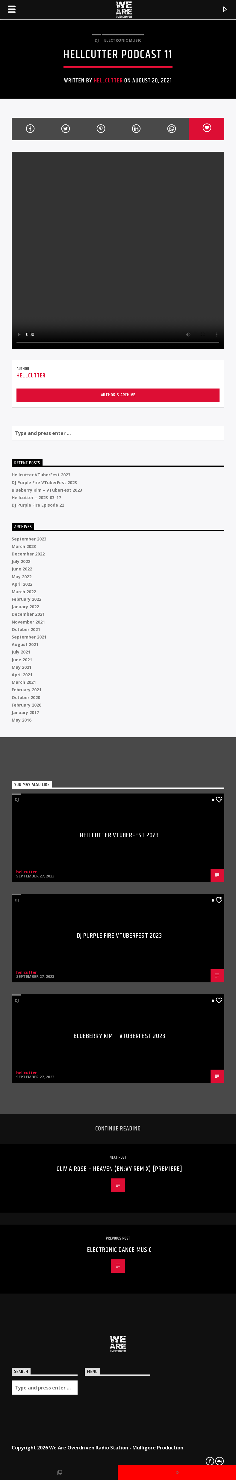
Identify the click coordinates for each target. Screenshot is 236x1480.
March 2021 (24, 682)
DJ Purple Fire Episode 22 (38, 505)
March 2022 (24, 591)
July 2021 (21, 652)
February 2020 (26, 705)
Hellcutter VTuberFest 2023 (41, 475)
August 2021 (25, 644)
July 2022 (21, 561)
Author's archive (118, 395)
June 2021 (22, 660)
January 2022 (25, 606)
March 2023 (24, 546)
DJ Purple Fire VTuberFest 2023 (44, 482)
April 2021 (22, 674)
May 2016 (21, 720)
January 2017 (25, 712)
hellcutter (108, 80)
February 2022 (26, 599)
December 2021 (28, 614)
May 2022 (21, 576)
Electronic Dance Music (119, 1250)
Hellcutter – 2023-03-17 (36, 497)
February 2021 (26, 689)
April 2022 (22, 584)
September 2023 (29, 539)
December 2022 (28, 554)
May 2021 (21, 667)
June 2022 (22, 569)
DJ (97, 40)
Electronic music (122, 40)
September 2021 (29, 637)
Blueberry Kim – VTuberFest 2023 (47, 490)
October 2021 (26, 629)
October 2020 (26, 697)
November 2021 (28, 622)
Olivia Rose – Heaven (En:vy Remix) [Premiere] (119, 1169)
